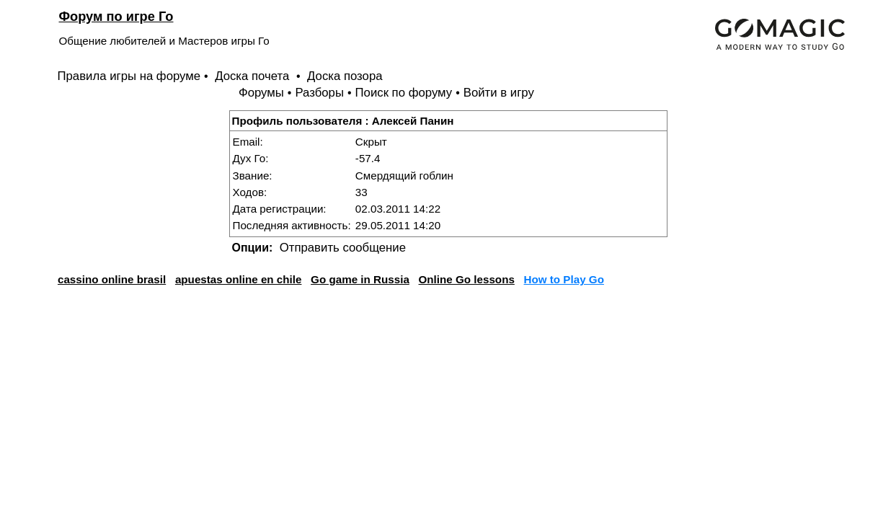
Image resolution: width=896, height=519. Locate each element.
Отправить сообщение (343, 247)
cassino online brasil (112, 279)
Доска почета (254, 76)
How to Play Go (564, 279)
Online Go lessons (467, 279)
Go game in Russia (360, 279)
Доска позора (345, 76)
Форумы (261, 92)
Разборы (319, 92)
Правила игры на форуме (129, 76)
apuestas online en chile (238, 279)
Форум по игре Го (116, 16)
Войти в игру (498, 92)
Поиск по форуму (404, 92)
